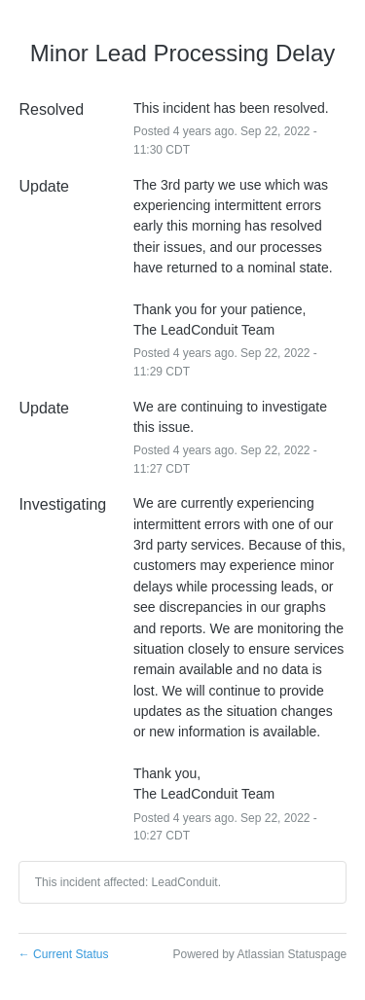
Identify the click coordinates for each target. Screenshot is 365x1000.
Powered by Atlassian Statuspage (259, 954)
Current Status (63, 954)
